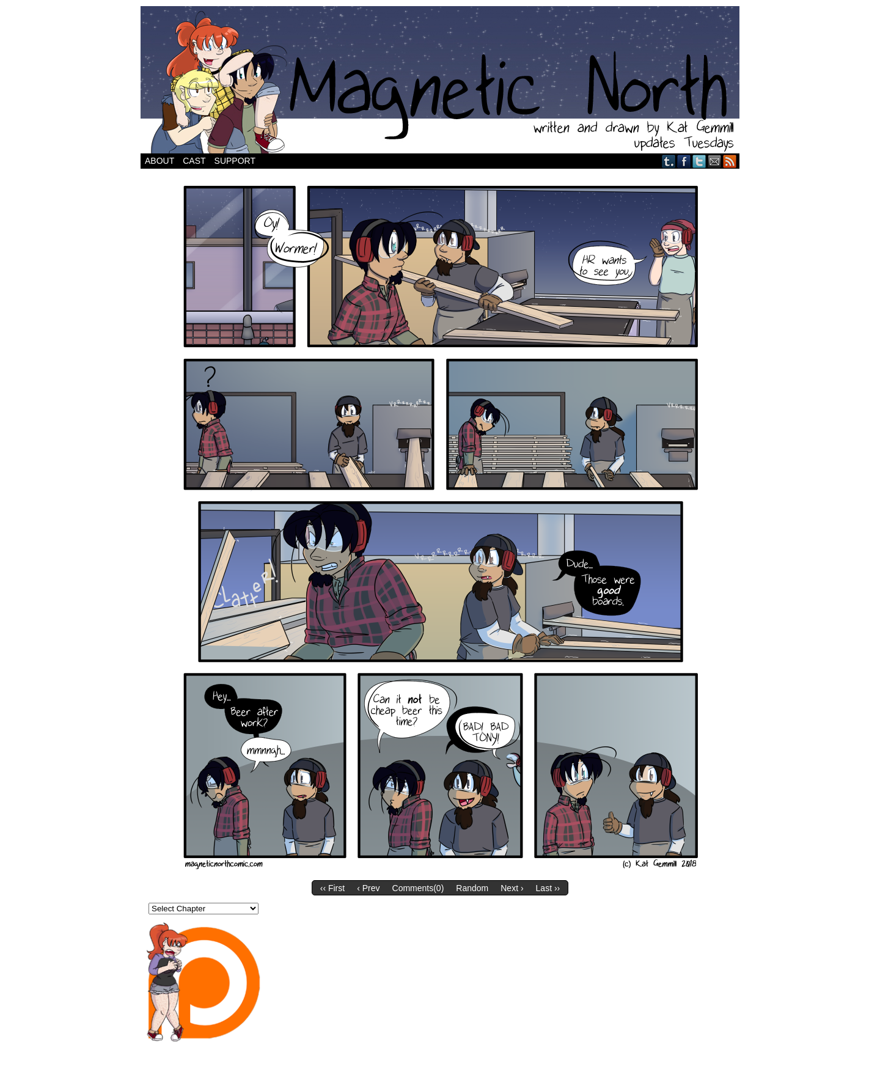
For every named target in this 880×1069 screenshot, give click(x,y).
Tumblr (668, 161)
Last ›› (548, 888)
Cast (194, 161)
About (159, 161)
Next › (512, 888)
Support (235, 161)
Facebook (684, 161)
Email (714, 161)
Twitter (699, 161)
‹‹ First (332, 888)
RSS (730, 161)
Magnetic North (440, 79)
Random (472, 888)
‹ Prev (368, 888)
